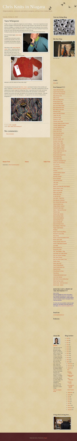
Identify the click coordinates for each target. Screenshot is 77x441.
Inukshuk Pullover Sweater (59, 172)
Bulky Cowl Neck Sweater (59, 113)
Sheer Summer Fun (57, 247)
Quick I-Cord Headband (58, 218)
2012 (67, 353)
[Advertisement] (26, 149)
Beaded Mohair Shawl (58, 103)
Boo (68, 369)
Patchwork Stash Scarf (58, 208)
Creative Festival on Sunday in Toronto (22, 88)
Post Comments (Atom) (14, 164)
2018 (67, 340)
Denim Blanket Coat (57, 135)
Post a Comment (10, 134)
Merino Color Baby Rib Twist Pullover (61, 186)
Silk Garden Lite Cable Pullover (60, 253)
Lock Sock (55, 184)
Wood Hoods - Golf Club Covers (60, 283)
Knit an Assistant (57, 178)
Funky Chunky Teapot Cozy (59, 154)
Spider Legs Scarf (57, 263)
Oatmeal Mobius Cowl (58, 204)
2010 (67, 357)
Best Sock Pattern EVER (58, 105)
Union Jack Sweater (57, 277)
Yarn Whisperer (70, 379)
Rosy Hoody (56, 235)
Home (27, 161)
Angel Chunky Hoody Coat (59, 91)
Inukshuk (55, 170)
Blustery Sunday (69, 372)
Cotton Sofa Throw (57, 131)
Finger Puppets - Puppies (59, 147)
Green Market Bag (57, 156)
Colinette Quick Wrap (58, 121)
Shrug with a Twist (57, 249)
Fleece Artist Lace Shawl (58, 148)
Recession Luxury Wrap (58, 233)
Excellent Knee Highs (58, 141)
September (70, 392)
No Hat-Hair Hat (56, 196)
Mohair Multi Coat (57, 194)
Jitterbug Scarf (56, 174)
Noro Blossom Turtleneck (58, 200)
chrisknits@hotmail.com (58, 314)
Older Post (47, 161)
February (70, 407)
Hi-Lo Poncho (56, 164)
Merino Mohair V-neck (58, 188)
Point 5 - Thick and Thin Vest (59, 210)
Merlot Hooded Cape (58, 190)
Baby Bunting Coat (57, 95)
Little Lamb (55, 182)
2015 (67, 346)
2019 (67, 338)
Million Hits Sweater (57, 192)
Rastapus (55, 229)
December (70, 363)
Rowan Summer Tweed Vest (59, 241)
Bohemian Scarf (56, 111)
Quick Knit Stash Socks (58, 223)
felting (54, 83)
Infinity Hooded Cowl (57, 168)
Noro (9, 126)
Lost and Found (69, 382)
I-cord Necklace (56, 166)
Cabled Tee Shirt (57, 115)
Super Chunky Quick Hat (58, 267)
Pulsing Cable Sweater (58, 214)
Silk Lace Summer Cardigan (59, 255)
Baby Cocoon (56, 97)
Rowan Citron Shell (57, 239)
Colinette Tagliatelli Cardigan (59, 125)
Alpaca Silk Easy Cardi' (58, 89)
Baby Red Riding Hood (58, 99)
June (69, 399)
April (69, 403)
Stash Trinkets (70, 389)
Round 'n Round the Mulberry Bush (61, 237)
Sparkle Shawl (56, 261)
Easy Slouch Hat (57, 137)
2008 (67, 361)
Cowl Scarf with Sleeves (58, 133)
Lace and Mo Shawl (57, 180)
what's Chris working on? (16, 126)
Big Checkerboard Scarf (58, 107)
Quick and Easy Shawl (58, 216)
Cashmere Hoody (57, 117)
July (69, 396)
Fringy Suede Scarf (57, 152)
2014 (67, 349)
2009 (67, 359)
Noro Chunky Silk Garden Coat (60, 202)
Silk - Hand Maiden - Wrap (59, 251)
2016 (67, 344)
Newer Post (6, 161)
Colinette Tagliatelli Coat (58, 127)
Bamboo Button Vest (57, 101)
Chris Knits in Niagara (24, 6)
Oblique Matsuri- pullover (58, 206)
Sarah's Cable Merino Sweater (60, 243)
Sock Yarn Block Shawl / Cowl (60, 259)
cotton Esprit (18, 35)
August (69, 394)
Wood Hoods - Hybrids (58, 285)
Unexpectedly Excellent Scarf (59, 275)
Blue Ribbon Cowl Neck (58, 109)
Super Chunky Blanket (58, 265)
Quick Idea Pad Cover (58, 219)
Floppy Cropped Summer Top (59, 150)
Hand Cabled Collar (57, 158)
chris (56, 345)
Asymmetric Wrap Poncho (59, 93)
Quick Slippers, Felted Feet (59, 225)
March (69, 405)
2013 (67, 351)
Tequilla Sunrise (56, 269)
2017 (67, 342)
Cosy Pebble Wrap (57, 129)
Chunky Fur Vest (57, 119)
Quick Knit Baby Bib (57, 221)
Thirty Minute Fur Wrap (58, 271)
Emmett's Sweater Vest (58, 139)
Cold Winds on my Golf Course (70, 386)
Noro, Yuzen (24, 87)
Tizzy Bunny (56, 273)
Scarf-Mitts (55, 245)
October (69, 368)
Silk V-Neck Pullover (57, 257)
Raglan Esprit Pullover (58, 227)
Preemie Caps (56, 212)
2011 (67, 355)
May (69, 401)
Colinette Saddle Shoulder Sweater (61, 123)
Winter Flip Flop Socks (58, 281)
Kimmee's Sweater (57, 176)
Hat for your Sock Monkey (59, 162)
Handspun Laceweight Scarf (59, 160)
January (69, 409)
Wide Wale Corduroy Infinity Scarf (60, 279)
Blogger (45, 438)
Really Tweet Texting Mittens (59, 231)
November (70, 365)
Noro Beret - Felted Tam (58, 198)
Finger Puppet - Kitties (58, 143)
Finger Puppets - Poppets (59, 145)
